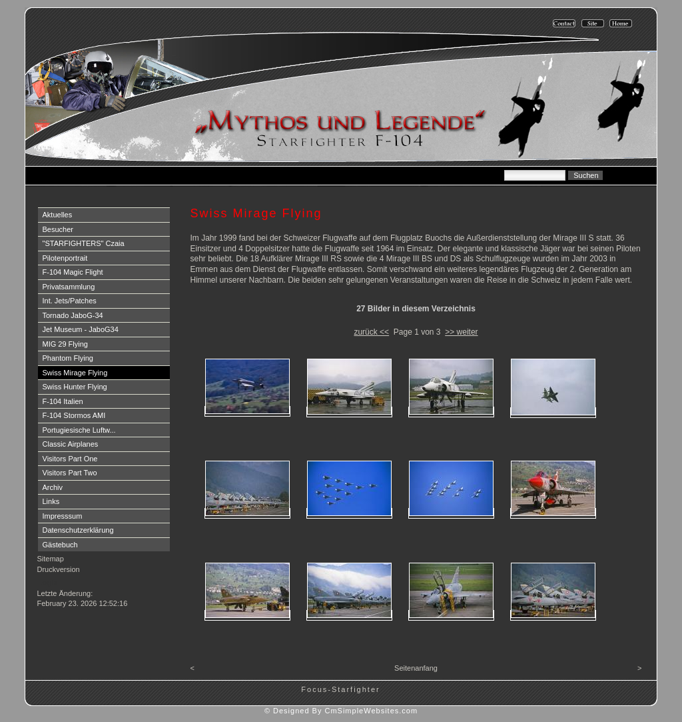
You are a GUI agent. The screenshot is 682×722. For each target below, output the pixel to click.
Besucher (58, 229)
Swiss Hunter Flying (75, 387)
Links (51, 501)
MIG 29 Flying (65, 344)
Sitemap (50, 559)
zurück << (371, 332)
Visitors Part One (70, 459)
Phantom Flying (68, 358)
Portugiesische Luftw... (79, 430)
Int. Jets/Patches (70, 301)
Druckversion (58, 569)
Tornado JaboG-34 (73, 315)
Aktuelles (58, 215)
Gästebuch (60, 545)
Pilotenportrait (65, 258)
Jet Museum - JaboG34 (81, 329)
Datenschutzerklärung (78, 530)
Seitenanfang (416, 668)
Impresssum (63, 516)
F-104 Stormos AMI (74, 415)
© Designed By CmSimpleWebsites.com (341, 711)
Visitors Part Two (70, 473)
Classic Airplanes (71, 444)
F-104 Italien (63, 401)
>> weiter (461, 332)
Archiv (53, 487)
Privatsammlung (69, 287)
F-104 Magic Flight (73, 272)
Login (47, 583)
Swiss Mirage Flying (75, 373)
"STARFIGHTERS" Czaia (84, 243)
